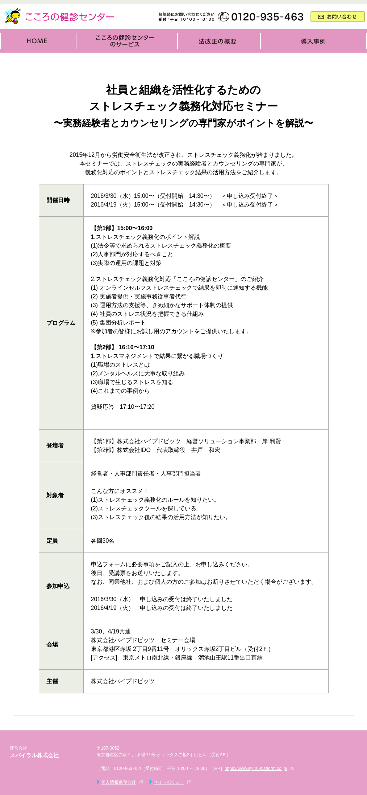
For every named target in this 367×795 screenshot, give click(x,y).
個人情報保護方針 (118, 782)
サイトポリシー (169, 782)
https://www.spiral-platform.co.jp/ (256, 768)
